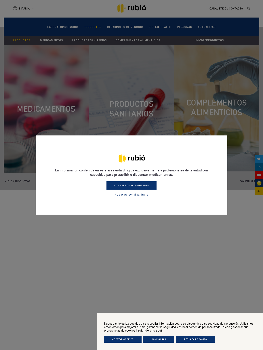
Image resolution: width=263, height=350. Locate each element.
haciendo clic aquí (149, 330)
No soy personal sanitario (131, 194)
